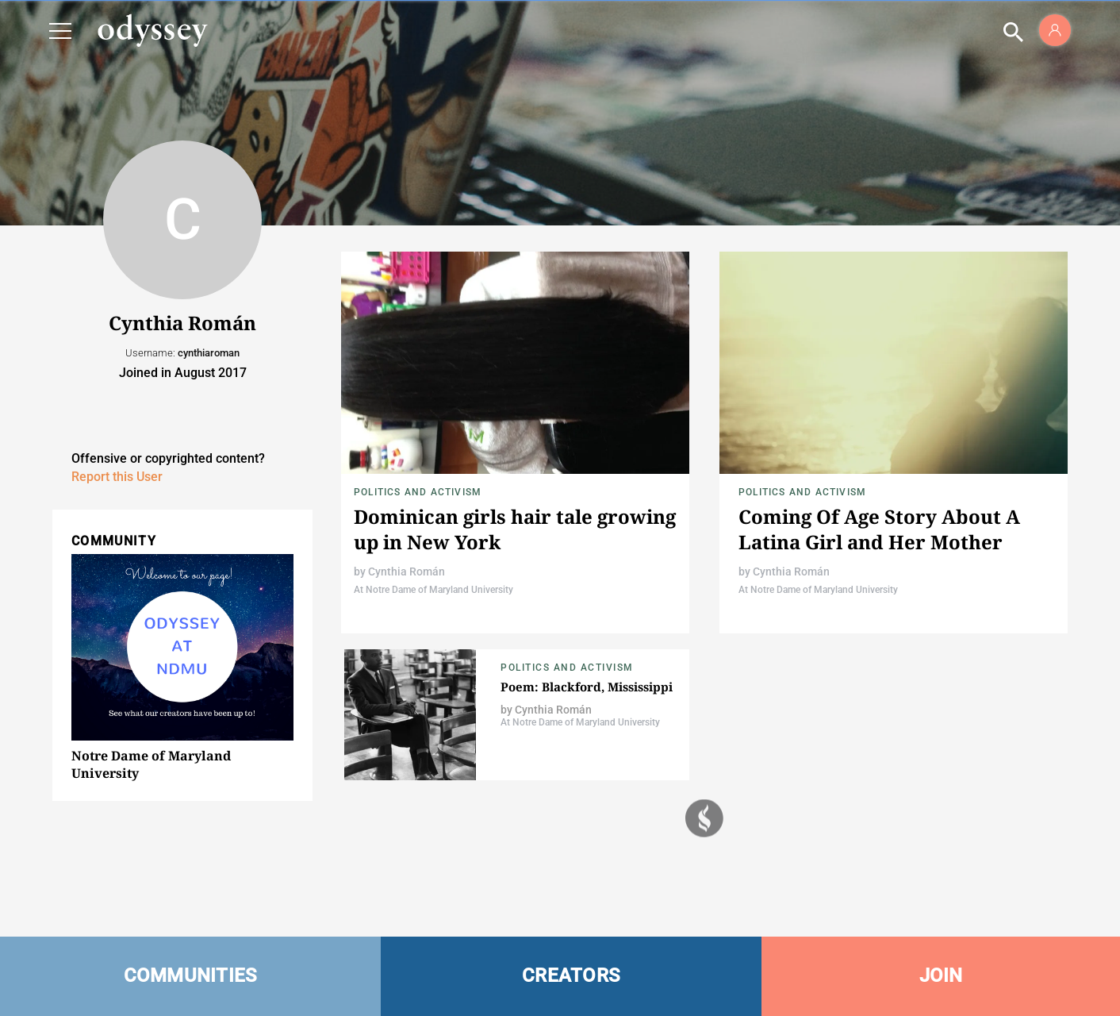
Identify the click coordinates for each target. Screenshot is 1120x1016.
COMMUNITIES (191, 975)
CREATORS (571, 975)
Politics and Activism (417, 492)
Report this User (117, 476)
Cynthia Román (406, 571)
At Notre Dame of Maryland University (433, 589)
